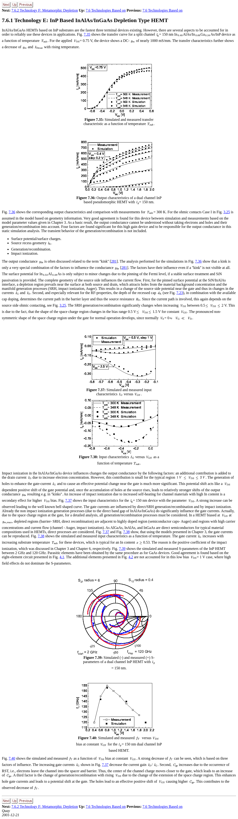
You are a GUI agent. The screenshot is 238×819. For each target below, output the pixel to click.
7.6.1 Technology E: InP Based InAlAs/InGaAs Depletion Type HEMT (85, 20)
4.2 (130, 557)
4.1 (62, 557)
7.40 (12, 758)
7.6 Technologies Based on (106, 10)
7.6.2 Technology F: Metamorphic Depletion (44, 10)
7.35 (87, 34)
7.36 (12, 212)
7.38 (126, 532)
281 (114, 261)
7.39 (122, 549)
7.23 (179, 293)
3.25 (226, 212)
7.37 (68, 500)
